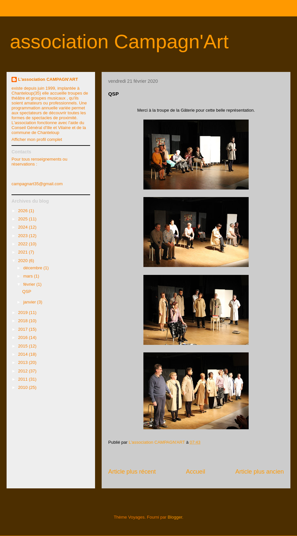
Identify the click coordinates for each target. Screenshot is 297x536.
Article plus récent (132, 471)
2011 (23, 379)
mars (28, 276)
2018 (23, 320)
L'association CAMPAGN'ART (48, 79)
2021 (23, 252)
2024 (23, 227)
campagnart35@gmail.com (37, 183)
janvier (30, 302)
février (30, 284)
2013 (23, 362)
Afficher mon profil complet (37, 139)
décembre (33, 267)
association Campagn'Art (119, 42)
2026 (23, 210)
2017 (23, 329)
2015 (23, 346)
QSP (26, 291)
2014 (23, 354)
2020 (23, 260)
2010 (23, 387)
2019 (23, 312)
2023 (23, 235)
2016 (23, 337)
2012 (23, 370)
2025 (23, 218)
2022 (23, 243)
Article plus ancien (259, 471)
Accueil (195, 471)
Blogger (175, 517)
